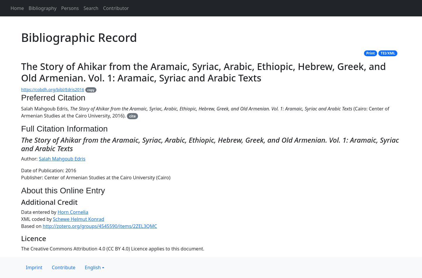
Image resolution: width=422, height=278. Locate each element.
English (93, 267)
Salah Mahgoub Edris (62, 159)
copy (90, 90)
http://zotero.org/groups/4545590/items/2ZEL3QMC (100, 226)
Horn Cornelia (72, 212)
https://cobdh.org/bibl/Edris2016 (52, 89)
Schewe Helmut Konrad (78, 219)
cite (132, 116)
